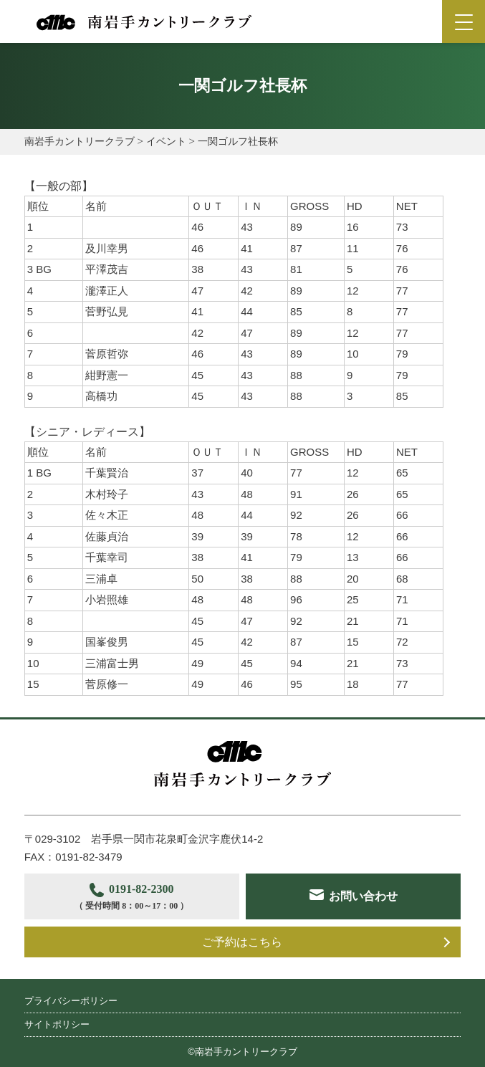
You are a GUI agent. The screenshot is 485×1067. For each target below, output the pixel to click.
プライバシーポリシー (70, 1000)
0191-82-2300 (131, 898)
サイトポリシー (57, 1024)
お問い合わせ (363, 896)
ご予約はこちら (242, 942)
